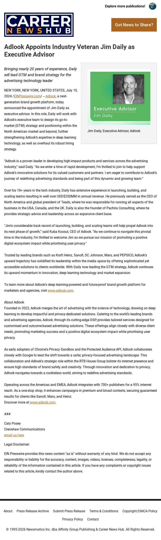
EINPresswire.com (27, 96)
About (8, 511)
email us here (14, 435)
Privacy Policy (72, 519)
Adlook (50, 96)
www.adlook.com (60, 290)
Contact (93, 519)
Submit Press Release (69, 511)
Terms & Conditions (103, 511)
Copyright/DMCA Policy (139, 511)
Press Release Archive (33, 511)
